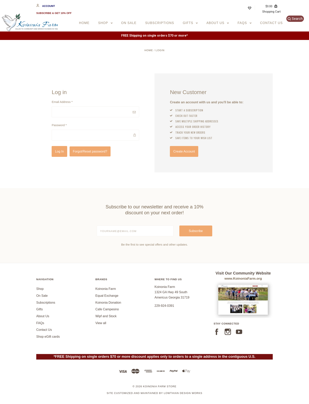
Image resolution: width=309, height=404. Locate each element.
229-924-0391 (164, 305)
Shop (105, 23)
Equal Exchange (106, 295)
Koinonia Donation (108, 302)
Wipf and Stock (106, 316)
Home (84, 23)
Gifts (190, 23)
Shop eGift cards (48, 336)
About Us (217, 23)
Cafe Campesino (107, 309)
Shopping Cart (271, 9)
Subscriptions (159, 23)
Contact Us (271, 23)
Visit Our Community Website (243, 273)
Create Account (184, 151)
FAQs (244, 23)
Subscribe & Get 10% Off (54, 13)
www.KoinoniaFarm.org (243, 278)
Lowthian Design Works (183, 393)
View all (100, 323)
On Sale (129, 23)
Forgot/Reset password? (90, 151)
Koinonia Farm (105, 288)
